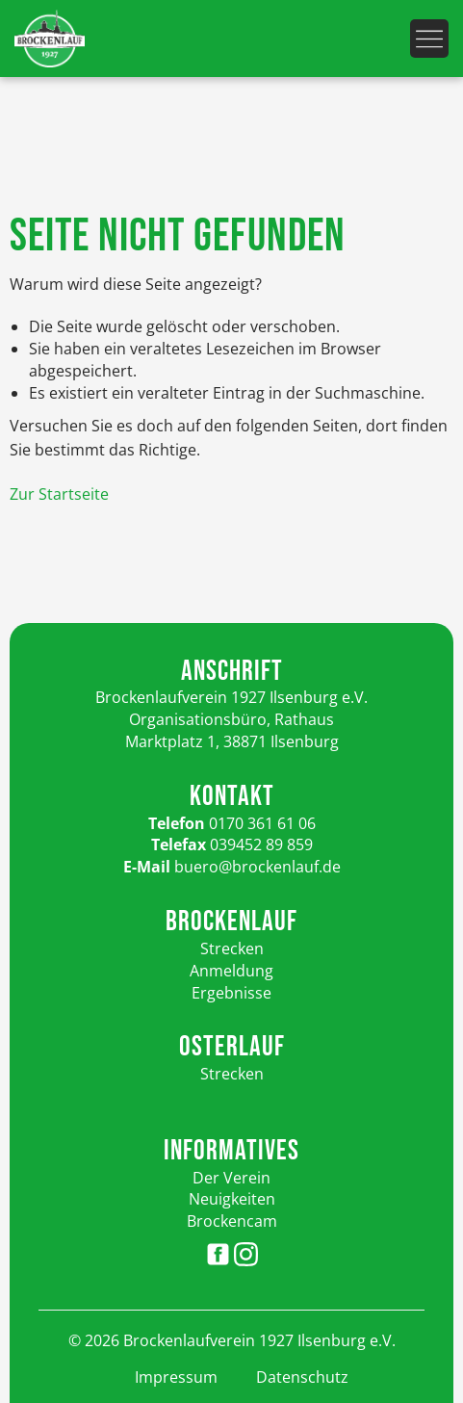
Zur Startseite (59, 494)
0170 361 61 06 (262, 823)
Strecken (232, 948)
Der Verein (231, 1177)
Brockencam (232, 1221)
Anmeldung (231, 970)
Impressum (176, 1377)
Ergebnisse (231, 992)
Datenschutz (302, 1377)
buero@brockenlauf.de (257, 866)
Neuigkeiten (232, 1198)
